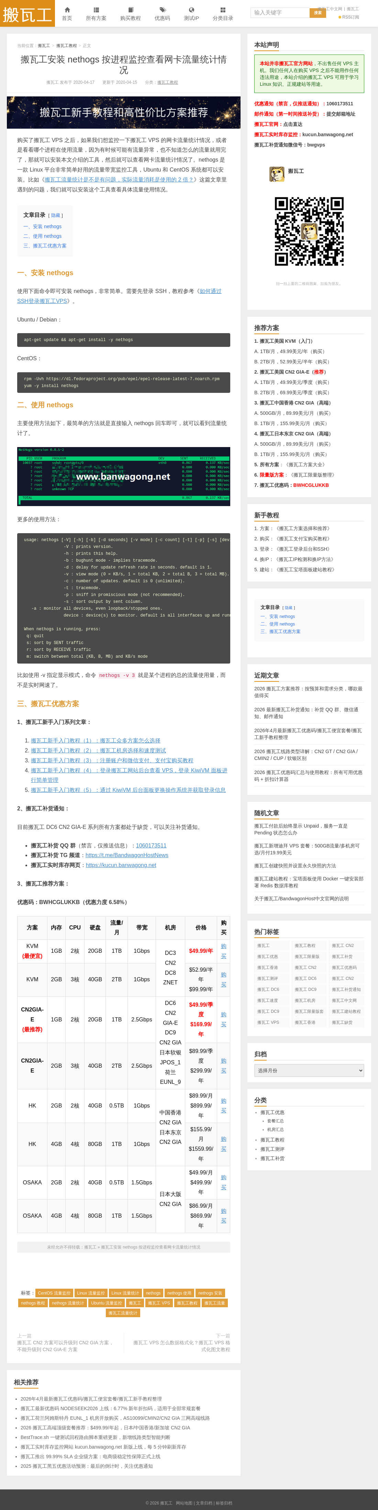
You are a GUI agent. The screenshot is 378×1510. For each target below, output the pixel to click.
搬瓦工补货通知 (346, 989)
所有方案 (96, 14)
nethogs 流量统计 (68, 1303)
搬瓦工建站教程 (346, 1011)
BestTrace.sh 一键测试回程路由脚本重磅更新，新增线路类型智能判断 (95, 1437)
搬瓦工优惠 (267, 956)
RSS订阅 (348, 17)
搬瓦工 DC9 (268, 1011)
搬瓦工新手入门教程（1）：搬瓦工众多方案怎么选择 (95, 741)
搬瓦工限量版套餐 (309, 1013)
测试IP (191, 14)
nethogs (153, 1293)
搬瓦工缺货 (342, 1022)
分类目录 (223, 14)
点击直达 (292, 124)
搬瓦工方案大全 (305, 464)
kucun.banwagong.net (327, 134)
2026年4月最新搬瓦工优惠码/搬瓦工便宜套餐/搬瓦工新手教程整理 (91, 1399)
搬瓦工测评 (267, 978)
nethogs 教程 (33, 1303)
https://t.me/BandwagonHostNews (127, 855)
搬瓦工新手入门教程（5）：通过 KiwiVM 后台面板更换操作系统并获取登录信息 (128, 790)
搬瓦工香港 (267, 967)
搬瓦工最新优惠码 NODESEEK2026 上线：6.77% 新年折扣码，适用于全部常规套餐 (111, 1408)
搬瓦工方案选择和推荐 (303, 528)
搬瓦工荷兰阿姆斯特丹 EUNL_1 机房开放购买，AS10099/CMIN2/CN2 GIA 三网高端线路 (115, 1418)
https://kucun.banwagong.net (121, 865)
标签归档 (224, 1503)
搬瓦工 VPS (159, 1303)
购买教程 (130, 14)
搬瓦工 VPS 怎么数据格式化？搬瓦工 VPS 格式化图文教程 (181, 1346)
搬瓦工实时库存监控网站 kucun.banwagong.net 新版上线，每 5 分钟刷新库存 (103, 1447)
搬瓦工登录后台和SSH (303, 549)
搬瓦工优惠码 (344, 967)
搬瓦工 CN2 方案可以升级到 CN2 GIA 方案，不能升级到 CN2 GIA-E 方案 (65, 1346)
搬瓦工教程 (66, 45)
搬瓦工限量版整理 (312, 475)
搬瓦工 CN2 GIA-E (305, 969)
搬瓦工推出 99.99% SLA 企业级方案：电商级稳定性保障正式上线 (90, 1456)
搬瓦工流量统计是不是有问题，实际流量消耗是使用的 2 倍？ (119, 180)
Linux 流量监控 (91, 1293)
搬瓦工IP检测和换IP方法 (305, 559)
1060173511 (151, 845)
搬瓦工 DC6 (268, 989)
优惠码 (162, 14)
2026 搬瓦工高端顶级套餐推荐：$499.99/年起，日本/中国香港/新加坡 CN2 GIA (105, 1427)
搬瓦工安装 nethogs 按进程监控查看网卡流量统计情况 (124, 64)
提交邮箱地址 (340, 114)
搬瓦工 (27, 13)
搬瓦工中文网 (330, 9)
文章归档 (204, 1503)
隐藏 (55, 215)
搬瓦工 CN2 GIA (343, 947)
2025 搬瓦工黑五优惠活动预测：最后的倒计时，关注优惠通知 (87, 1466)
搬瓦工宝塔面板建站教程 (305, 569)
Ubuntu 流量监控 (106, 1303)
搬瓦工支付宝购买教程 (303, 538)
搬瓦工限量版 (307, 956)
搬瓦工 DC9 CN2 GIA (305, 991)
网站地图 (184, 1503)
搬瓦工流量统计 (123, 1313)
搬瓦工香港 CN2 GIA (305, 1024)
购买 (317, 351)
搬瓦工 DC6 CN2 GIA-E (305, 980)
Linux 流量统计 (125, 1293)
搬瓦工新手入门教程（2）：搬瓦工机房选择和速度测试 (98, 750)
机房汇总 (275, 1129)
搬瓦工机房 (305, 1000)
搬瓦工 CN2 (343, 978)
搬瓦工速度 (267, 1000)
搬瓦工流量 (214, 1303)
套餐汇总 (275, 1121)
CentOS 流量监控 (54, 1293)
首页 (67, 14)
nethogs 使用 (179, 1293)
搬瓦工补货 (342, 956)
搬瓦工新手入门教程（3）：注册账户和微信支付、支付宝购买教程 (112, 760)
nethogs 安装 (210, 1293)
